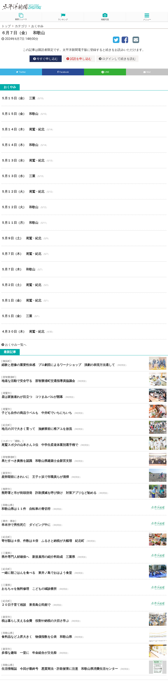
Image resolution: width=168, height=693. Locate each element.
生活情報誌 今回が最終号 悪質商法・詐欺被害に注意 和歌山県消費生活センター (84, 667)
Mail (147, 72)
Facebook (63, 72)
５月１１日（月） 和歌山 (84, 222)
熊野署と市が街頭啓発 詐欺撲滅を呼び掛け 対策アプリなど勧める (84, 491)
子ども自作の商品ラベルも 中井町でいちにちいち (84, 411)
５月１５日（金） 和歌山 (84, 113)
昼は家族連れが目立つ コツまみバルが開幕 (84, 395)
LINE (105, 72)
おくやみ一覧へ (14, 344)
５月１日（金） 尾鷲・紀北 (84, 300)
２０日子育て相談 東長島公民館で (84, 603)
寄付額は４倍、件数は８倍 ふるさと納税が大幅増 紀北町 (84, 539)
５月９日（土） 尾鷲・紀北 (84, 238)
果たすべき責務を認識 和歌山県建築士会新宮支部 (84, 459)
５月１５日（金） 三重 (84, 98)
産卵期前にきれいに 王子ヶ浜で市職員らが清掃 (84, 475)
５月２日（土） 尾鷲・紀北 (84, 284)
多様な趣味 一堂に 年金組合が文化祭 (84, 651)
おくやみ (37, 26)
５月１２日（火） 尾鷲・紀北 (84, 191)
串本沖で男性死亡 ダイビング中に (84, 523)
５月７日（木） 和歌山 (84, 269)
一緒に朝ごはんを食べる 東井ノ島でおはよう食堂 (84, 571)
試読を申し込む (78, 58)
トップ (6, 26)
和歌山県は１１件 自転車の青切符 (84, 507)
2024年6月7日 (14, 39)
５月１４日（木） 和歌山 (84, 144)
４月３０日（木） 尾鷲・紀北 (84, 331)
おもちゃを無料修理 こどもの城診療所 (84, 587)
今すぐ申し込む (45, 58)
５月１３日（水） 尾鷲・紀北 (84, 160)
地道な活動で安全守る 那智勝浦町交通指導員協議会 (84, 379)
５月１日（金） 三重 (84, 316)
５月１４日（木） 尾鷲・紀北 (84, 129)
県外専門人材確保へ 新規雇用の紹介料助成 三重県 (84, 555)
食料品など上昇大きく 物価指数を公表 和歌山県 (84, 635)
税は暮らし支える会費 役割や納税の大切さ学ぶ (84, 619)
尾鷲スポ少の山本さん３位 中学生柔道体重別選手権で (84, 443)
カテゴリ (21, 26)
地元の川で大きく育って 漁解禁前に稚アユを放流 (84, 427)
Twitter (21, 72)
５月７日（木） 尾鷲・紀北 (84, 253)
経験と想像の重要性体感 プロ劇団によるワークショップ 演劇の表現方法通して (84, 363)
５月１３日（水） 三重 (84, 176)
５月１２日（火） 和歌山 (84, 207)
